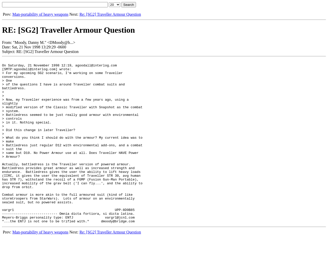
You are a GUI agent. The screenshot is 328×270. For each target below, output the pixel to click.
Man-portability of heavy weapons (40, 14)
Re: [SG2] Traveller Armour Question (110, 14)
